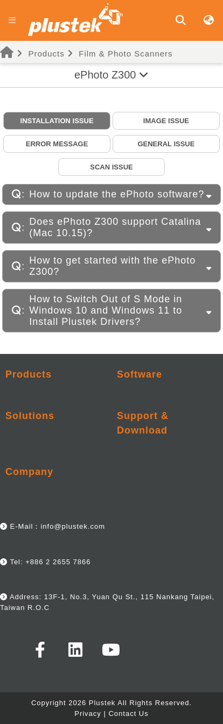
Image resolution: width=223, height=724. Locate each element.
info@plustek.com (72, 526)
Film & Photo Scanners (125, 53)
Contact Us (128, 713)
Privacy (87, 713)
